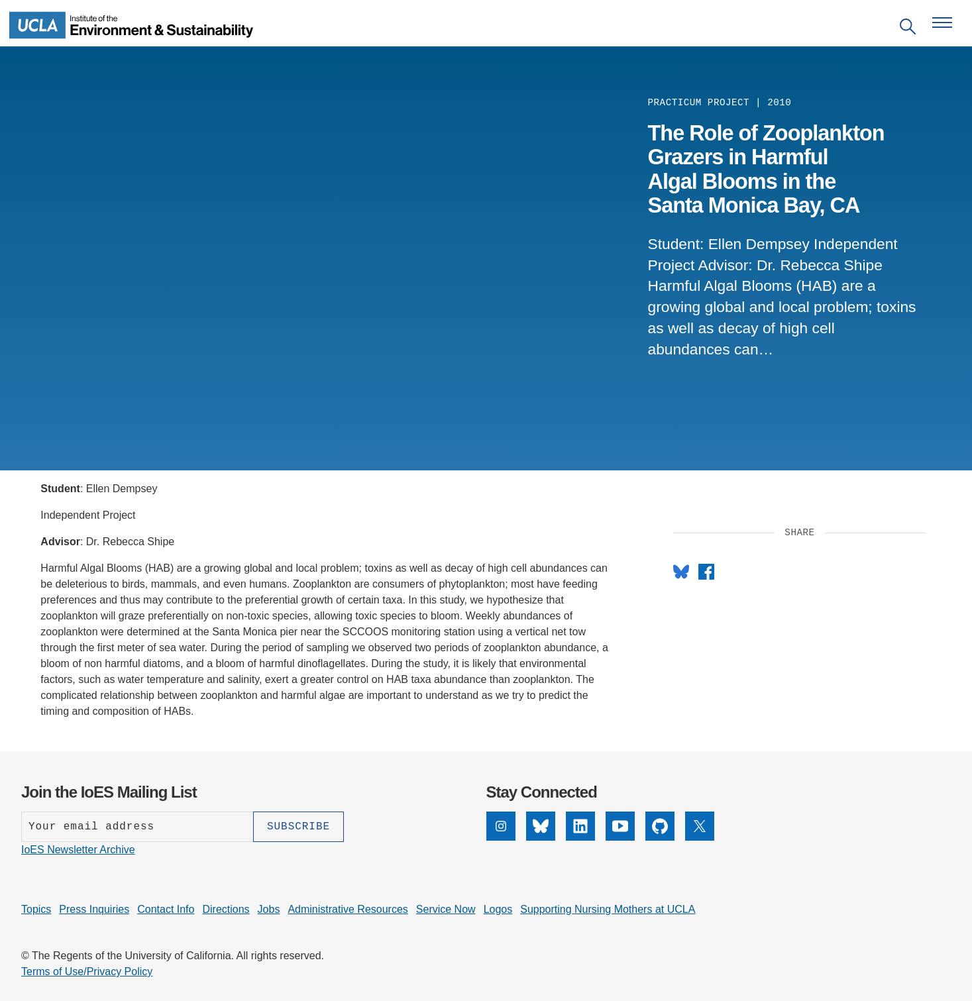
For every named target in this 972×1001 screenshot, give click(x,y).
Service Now (446, 909)
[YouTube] (620, 826)
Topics (36, 909)
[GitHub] (660, 826)
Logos (498, 909)
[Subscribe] (298, 827)
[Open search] (907, 29)
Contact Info (165, 909)
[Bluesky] (540, 826)
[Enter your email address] (137, 827)
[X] (699, 826)
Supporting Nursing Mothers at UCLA (607, 909)
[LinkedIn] (580, 826)
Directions (225, 909)
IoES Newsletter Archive (78, 849)
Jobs (269, 909)
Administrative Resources (347, 909)
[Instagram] (500, 826)
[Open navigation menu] (942, 22)
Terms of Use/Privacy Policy (86, 971)
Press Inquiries (94, 909)
